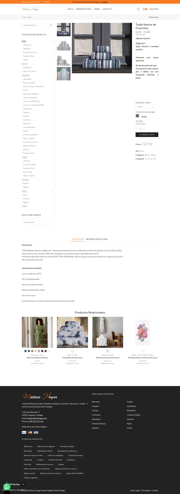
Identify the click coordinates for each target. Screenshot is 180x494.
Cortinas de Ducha (30, 52)
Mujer (24, 191)
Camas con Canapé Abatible (33, 105)
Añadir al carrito (147, 135)
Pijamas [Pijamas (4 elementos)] (61, 464)
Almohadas (27, 79)
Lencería (26, 199)
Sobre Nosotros (83, 9)
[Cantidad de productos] (140, 129)
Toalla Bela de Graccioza (72, 357)
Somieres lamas (28, 153)
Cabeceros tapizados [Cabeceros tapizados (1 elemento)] (55, 455)
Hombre (25, 179)
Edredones (27, 123)
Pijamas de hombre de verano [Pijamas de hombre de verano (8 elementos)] (66, 469)
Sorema (37, 361)
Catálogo (104, 2)
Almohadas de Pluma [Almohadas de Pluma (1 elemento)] (44, 451)
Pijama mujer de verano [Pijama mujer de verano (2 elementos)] (44, 464)
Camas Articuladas (30, 97)
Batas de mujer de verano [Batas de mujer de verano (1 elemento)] (33, 455)
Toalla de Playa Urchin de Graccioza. (143, 357)
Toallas (153, 155)
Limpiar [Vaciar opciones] (144, 116)
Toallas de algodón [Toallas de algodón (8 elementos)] (31, 478)
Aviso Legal (135, 490)
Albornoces (27, 45)
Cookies (154, 490)
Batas (25, 195)
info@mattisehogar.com (37, 418)
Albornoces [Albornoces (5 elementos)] (28, 446)
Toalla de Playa (28, 56)
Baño (30, 17)
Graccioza (72, 361)
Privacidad (145, 490)
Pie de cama (27, 172)
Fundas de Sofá (28, 168)
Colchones (27, 120)
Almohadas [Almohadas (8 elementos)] (28, 451)
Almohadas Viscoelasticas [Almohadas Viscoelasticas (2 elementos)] (67, 451)
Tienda (97, 9)
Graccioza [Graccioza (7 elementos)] (27, 464)
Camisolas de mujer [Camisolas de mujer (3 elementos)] (75, 455)
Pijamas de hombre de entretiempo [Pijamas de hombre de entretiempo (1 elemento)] (37, 469)
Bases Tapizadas (29, 83)
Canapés (26, 112)
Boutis (25, 90)
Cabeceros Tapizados (31, 94)
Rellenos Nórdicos (30, 146)
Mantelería (27, 67)
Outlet (24, 206)
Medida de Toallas (143, 102)
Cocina (25, 63)
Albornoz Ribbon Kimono (37, 357)
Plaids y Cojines (29, 138)
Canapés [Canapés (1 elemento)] (40, 460)
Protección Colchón (30, 142)
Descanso (26, 75)
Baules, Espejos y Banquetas (33, 86)
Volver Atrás (153, 17)
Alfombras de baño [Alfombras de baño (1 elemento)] (67, 446)
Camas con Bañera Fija (31, 101)
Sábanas (26, 149)
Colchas (26, 116)
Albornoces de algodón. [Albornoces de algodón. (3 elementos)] (46, 446)
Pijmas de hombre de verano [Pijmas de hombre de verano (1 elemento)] (50, 473)
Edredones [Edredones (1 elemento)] (71, 460)
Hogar (24, 157)
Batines (26, 183)
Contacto (107, 9)
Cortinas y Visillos (29, 164)
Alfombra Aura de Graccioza (107, 357)
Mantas (26, 131)
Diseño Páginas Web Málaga (53, 490)
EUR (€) (46, 2)
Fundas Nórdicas (29, 127)
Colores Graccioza (143, 112)
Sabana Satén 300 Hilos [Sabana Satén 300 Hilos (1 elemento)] (75, 473)
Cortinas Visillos (133, 415)
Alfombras (27, 49)
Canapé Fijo (27, 109)
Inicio (70, 9)
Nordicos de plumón (30, 135)
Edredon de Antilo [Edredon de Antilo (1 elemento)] (55, 460)
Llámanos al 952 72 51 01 (31, 2)
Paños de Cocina (29, 71)
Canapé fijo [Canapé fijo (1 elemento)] (28, 460)
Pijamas (26, 187)
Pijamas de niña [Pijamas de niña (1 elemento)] (29, 473)
